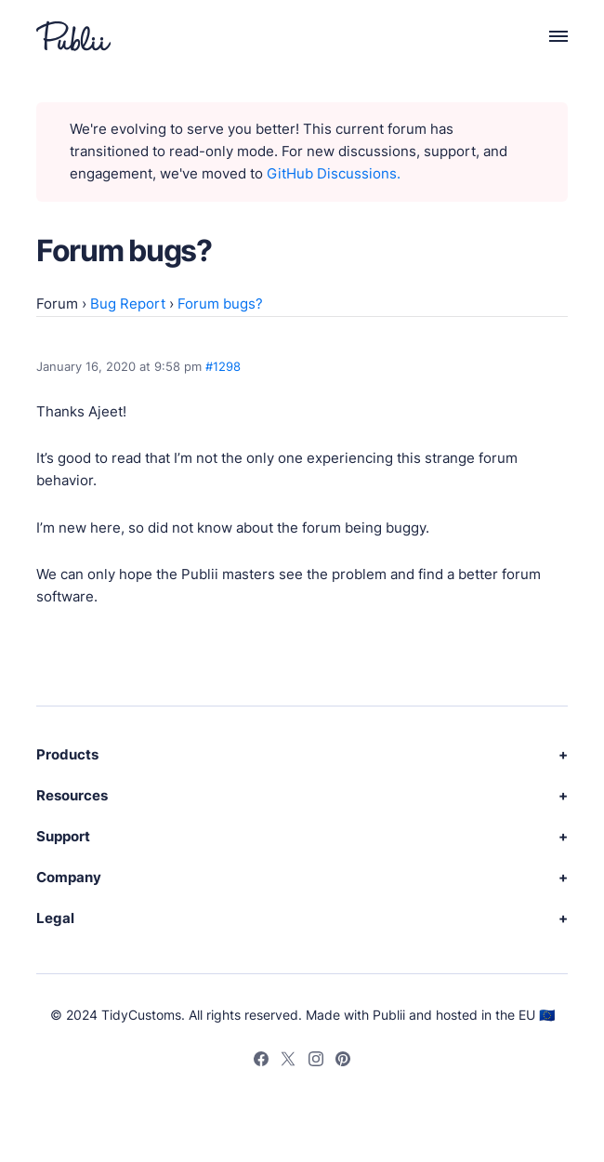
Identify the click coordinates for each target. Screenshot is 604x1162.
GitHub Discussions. (333, 173)
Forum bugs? (220, 304)
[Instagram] (316, 1061)
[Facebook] (261, 1061)
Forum (57, 304)
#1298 (223, 366)
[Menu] (548, 36)
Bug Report (127, 304)
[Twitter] (288, 1061)
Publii (389, 1015)
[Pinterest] (342, 1061)
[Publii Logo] (73, 35)
